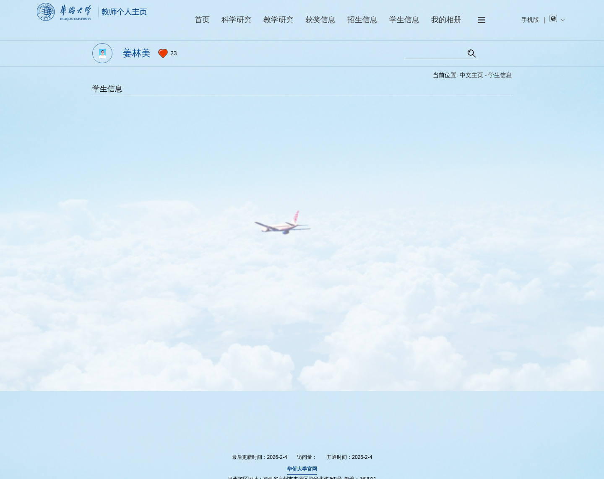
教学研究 (278, 20)
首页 (202, 20)
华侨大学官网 (302, 469)
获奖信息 (320, 20)
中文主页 (471, 75)
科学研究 (236, 20)
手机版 (530, 19)
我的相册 (446, 20)
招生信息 (362, 20)
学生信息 (404, 20)
